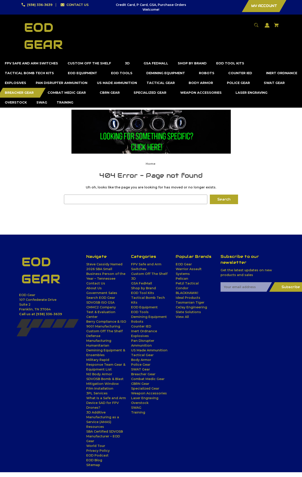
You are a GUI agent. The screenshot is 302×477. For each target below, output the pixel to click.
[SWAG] (42, 102)
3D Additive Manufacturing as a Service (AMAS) (102, 417)
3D (133, 279)
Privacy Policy (98, 451)
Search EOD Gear (100, 298)
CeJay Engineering (191, 307)
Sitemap (93, 465)
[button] (151, 132)
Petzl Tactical (187, 283)
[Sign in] (267, 27)
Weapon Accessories (149, 393)
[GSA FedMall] (156, 63)
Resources (95, 427)
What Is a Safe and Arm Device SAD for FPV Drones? (106, 403)
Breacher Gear (143, 374)
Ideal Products (188, 298)
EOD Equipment (144, 307)
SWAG (136, 408)
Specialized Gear (145, 388)
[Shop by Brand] (192, 63)
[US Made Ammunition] (117, 83)
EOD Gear (184, 264)
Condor (182, 288)
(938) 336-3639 (39, 5)
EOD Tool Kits (142, 293)
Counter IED (141, 326)
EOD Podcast (97, 455)
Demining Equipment (149, 317)
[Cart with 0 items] (276, 27)
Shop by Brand (143, 288)
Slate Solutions (188, 312)
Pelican (182, 279)
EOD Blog (94, 460)
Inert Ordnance (144, 331)
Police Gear (140, 365)
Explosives (140, 336)
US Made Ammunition (149, 350)
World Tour (95, 446)
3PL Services (97, 393)
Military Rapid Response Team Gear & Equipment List (105, 364)
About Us (94, 288)
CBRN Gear (140, 384)
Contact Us (95, 283)
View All (182, 317)
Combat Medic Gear (148, 379)
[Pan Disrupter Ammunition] (61, 83)
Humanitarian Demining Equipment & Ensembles (105, 350)
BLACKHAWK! (187, 293)
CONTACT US (77, 5)
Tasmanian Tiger (190, 302)
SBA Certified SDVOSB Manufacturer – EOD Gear (104, 436)
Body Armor (141, 360)
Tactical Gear (142, 355)
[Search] (256, 27)
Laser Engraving (144, 398)
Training (138, 412)
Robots (137, 322)
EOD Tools (140, 312)
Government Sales (101, 293)
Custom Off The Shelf (149, 274)
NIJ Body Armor (99, 374)
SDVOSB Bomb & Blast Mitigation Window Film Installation (105, 384)
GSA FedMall (141, 283)
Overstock (140, 403)
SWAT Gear (140, 369)
